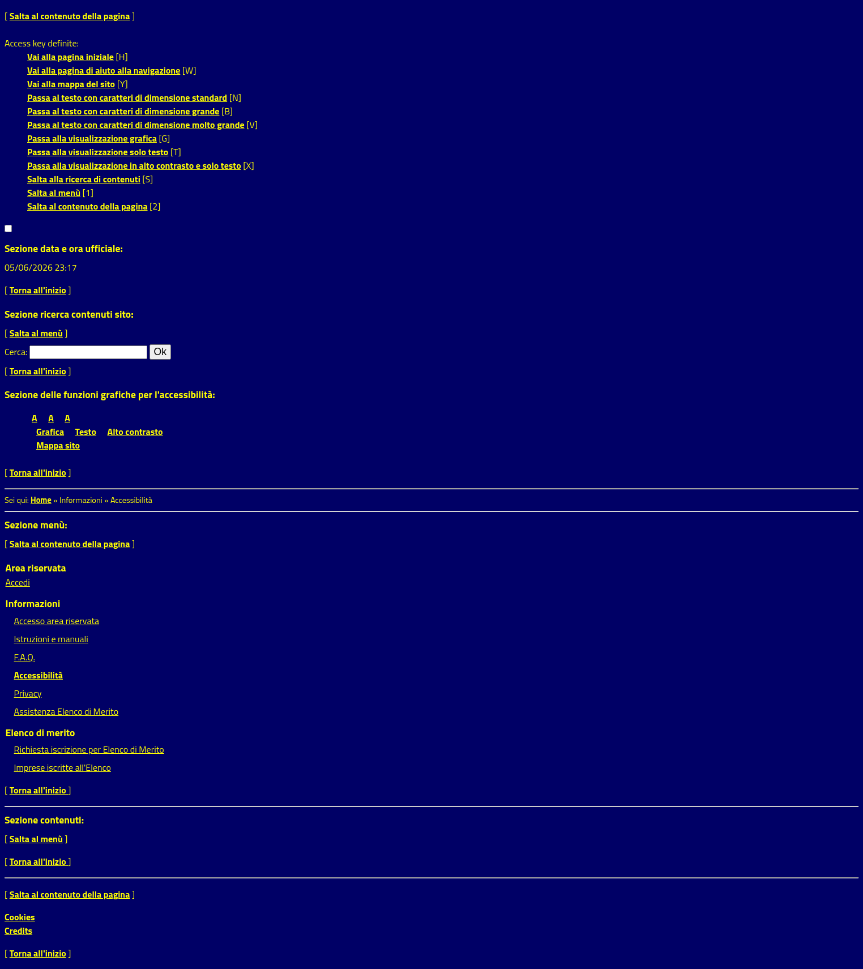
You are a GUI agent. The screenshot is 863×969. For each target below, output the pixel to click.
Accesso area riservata (56, 620)
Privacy (28, 693)
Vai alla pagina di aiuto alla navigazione (103, 70)
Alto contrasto (135, 431)
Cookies (20, 917)
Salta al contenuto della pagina (70, 16)
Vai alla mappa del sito (71, 84)
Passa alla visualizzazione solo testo (97, 152)
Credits (18, 930)
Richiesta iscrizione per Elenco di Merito (89, 749)
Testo (85, 431)
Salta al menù (53, 192)
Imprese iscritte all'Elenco (62, 767)
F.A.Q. (24, 657)
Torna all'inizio (38, 290)
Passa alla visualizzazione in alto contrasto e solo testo (134, 165)
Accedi (18, 582)
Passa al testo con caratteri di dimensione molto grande (136, 124)
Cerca (15, 351)
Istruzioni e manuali (51, 639)
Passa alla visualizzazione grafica (92, 138)
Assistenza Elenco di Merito (66, 711)
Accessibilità (38, 675)
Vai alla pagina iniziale (70, 56)
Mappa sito (58, 445)
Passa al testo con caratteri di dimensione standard (127, 97)
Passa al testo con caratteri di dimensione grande (123, 111)
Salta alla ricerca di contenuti (83, 179)
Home (41, 500)
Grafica (50, 431)
